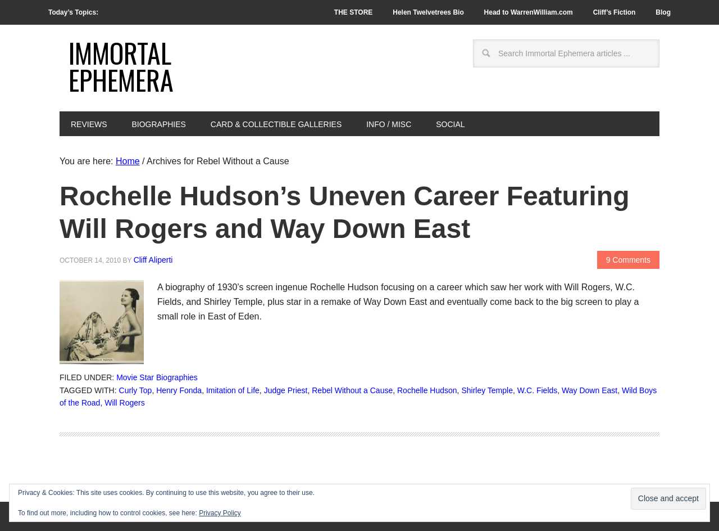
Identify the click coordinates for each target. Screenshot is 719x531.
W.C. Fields (537, 390)
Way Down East (589, 390)
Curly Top (135, 390)
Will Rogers (124, 402)
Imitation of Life (233, 390)
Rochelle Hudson (427, 390)
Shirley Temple (487, 390)
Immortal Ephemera (121, 66)
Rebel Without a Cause (352, 390)
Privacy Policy (220, 513)
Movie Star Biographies (157, 377)
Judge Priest (286, 390)
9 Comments (628, 259)
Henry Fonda (179, 390)
